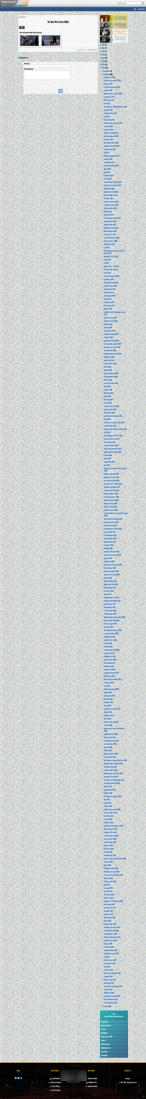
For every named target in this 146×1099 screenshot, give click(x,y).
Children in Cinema (56, 1082)
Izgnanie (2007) (108, 558)
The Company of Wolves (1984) (112, 783)
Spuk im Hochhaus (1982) (110, 581)
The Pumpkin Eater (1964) (110, 934)
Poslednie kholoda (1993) (110, 950)
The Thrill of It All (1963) (110, 767)
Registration (141, 9)
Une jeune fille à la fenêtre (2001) (113, 182)
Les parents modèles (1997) (111, 445)
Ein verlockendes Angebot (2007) (112, 344)
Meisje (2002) (107, 865)
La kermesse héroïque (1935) (111, 490)
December (107, 71)
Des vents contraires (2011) (111, 202)
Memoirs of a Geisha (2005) (111, 722)
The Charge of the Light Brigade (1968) (114, 780)
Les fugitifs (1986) (109, 545)
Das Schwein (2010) (109, 302)
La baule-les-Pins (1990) (110, 832)
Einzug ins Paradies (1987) (111, 507)
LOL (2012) (106, 152)
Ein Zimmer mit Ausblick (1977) (112, 487)
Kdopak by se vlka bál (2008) (111, 477)
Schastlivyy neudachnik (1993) (112, 996)
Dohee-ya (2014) (108, 84)
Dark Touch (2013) (109, 139)
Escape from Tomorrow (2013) (112, 238)
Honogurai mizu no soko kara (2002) (113, 773)
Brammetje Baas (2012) (110, 221)
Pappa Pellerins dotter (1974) (111, 146)
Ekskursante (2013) (109, 175)
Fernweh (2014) (108, 179)
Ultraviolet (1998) (108, 702)
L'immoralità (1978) (109, 947)
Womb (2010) (107, 386)
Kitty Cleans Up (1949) (110, 289)
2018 (103, 64)
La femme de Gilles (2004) (111, 770)
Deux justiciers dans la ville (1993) (113, 565)
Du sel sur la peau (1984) (110, 624)
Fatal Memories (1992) (110, 656)
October (106, 1006)
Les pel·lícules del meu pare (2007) (113, 416)
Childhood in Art (92, 1082)
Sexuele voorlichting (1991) (111, 133)
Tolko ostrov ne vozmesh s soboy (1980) (114, 422)
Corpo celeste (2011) (109, 305)
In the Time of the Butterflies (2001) (113, 875)
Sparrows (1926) (108, 944)
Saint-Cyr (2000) (108, 747)
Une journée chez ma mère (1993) (113, 555)
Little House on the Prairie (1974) (112, 185)
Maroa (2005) (107, 396)
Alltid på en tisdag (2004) (111, 503)
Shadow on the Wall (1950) (111, 584)
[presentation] (38, 84)
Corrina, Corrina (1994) (110, 908)
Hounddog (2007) (108, 548)
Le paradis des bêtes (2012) (111, 205)
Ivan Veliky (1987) (108, 126)
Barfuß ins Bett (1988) (110, 737)
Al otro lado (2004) (109, 591)
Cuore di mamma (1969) (110, 839)
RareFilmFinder (56, 1078)
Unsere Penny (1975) (109, 120)
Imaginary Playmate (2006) (111, 494)
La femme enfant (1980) (110, 744)
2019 (103, 61)
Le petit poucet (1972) (110, 604)
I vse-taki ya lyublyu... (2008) (111, 497)
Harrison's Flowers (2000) (111, 241)
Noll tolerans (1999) (109, 895)
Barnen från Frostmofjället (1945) (113, 449)
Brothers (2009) (108, 390)
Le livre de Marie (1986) (110, 842)
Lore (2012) (107, 247)
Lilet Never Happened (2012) (111, 136)
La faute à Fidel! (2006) (110, 660)
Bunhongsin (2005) (109, 666)
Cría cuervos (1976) (109, 849)
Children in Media (92, 1078)
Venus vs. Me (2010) (109, 360)
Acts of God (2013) (109, 130)
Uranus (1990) (107, 921)
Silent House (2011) (109, 215)
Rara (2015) (107, 103)
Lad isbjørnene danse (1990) (111, 741)
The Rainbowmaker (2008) (111, 377)
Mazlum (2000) (108, 370)
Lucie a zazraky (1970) (109, 532)
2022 (103, 51)
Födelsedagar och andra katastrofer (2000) (115, 760)
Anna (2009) (107, 419)
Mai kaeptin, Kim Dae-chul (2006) (113, 630)
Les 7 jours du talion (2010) (111, 383)
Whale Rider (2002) (109, 993)
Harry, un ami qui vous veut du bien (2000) (115, 858)
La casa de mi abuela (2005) (111, 633)
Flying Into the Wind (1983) (111, 192)
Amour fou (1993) (108, 845)
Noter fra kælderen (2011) (111, 208)
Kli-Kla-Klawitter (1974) (110, 535)
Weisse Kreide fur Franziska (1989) (113, 519)
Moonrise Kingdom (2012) (110, 195)
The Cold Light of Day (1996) (111, 931)
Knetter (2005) (108, 750)
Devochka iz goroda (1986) (111, 777)
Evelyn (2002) (107, 706)
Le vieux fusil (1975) (109, 653)
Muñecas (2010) (108, 309)
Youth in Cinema (56, 1090)
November (106, 74)
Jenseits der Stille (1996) (110, 813)
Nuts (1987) (107, 800)
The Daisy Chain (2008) (110, 350)
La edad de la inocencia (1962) (112, 87)
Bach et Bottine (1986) (110, 568)
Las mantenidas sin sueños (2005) (113, 529)
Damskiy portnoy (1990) (110, 924)
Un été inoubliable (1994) (110, 1003)
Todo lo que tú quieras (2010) (111, 276)
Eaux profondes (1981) (109, 790)
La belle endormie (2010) (110, 286)
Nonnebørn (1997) (108, 911)
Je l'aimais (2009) (108, 337)
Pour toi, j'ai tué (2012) (110, 234)
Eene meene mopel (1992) (110, 525)
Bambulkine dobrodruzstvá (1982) (113, 354)
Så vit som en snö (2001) (110, 960)
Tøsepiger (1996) (108, 976)
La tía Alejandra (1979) (110, 426)
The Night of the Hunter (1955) (112, 927)
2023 (103, 48)
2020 (103, 58)
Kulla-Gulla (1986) (109, 393)
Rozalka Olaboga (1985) (110, 538)
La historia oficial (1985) (110, 940)
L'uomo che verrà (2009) (110, 363)
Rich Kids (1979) (108, 793)
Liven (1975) (107, 686)
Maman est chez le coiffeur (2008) (113, 94)
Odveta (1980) (107, 458)
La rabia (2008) (108, 455)
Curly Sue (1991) (108, 806)
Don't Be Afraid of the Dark (111, 269)
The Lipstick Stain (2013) (110, 113)
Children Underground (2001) (111, 689)
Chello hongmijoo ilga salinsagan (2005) (114, 617)
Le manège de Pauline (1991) (111, 673)
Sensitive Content (92, 1086)
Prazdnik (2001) (108, 692)
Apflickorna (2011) (109, 292)
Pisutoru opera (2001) (109, 963)
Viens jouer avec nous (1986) (111, 406)
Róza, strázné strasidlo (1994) (112, 480)
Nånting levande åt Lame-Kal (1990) (113, 764)
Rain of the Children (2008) (111, 373)
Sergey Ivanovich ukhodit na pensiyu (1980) (115, 429)
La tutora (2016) (108, 90)
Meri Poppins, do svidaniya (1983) (113, 796)
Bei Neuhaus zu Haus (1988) (111, 228)
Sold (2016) (107, 116)
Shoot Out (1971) (108, 891)
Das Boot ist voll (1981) (110, 980)
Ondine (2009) (107, 367)
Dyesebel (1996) (108, 327)
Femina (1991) (107, 594)
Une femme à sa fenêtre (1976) (112, 347)
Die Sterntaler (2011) (109, 244)
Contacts (127, 1078)
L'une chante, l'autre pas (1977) (112, 709)
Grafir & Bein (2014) (109, 100)
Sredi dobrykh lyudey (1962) (111, 334)
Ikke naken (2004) (109, 970)
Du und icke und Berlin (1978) (111, 552)
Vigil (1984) (107, 885)
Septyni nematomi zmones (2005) (113, 452)
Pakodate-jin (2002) (109, 561)
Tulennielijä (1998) (109, 983)
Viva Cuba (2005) (108, 647)
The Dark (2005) (108, 725)
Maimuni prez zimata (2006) (111, 500)
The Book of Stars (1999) (110, 640)
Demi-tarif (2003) (108, 878)
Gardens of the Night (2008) (111, 571)
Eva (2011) (106, 263)
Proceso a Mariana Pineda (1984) (112, 679)
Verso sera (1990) (108, 862)
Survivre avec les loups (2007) (112, 575)
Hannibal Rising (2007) (110, 588)
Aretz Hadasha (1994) (109, 663)
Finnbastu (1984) (108, 159)
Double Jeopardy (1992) (110, 614)
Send (60, 91)
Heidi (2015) (107, 172)
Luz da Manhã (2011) (109, 162)
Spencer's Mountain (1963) (111, 754)
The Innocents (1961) (109, 696)
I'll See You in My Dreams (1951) (112, 937)
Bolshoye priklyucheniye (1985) (112, 601)
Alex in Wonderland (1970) (111, 999)
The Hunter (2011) (108, 198)
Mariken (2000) (108, 712)
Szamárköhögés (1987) (110, 607)
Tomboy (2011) (107, 299)
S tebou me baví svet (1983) (111, 836)
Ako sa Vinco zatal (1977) (110, 318)
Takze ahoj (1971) (108, 324)
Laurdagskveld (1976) (109, 637)
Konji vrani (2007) (108, 400)
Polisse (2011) (107, 273)
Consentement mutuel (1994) (111, 341)
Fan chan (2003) (108, 819)
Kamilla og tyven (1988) (110, 881)
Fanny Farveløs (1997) (109, 442)
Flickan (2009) (108, 403)
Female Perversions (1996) (111, 510)
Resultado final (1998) (110, 757)
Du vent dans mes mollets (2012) (112, 218)
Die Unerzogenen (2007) (110, 409)
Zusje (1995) (107, 967)
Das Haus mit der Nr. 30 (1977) (112, 439)
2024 (103, 45)
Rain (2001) (107, 957)
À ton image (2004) (109, 279)
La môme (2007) (108, 643)
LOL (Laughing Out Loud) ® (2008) (113, 436)
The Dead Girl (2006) (109, 413)
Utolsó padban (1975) (109, 331)
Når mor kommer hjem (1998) (111, 620)
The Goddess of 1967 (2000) (111, 868)
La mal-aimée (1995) (109, 904)
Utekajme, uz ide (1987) (110, 225)
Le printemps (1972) (109, 97)
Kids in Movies (56, 1086)
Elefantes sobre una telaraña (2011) (113, 123)
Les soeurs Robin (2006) (110, 611)
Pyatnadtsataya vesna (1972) (111, 597)
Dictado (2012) (108, 211)
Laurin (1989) (107, 719)
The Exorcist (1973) (109, 914)
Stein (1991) (107, 465)
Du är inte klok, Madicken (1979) (112, 973)
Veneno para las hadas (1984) (111, 872)
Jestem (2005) (107, 803)
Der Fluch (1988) (108, 852)
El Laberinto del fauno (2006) (111, 650)
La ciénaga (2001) (108, 888)
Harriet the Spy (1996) (110, 917)
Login (135, 9)
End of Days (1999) (109, 816)
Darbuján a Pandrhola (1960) (111, 474)
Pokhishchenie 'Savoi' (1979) (111, 953)
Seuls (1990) (107, 432)
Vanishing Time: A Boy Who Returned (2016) (115, 107)
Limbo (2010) (107, 260)
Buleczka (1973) (108, 786)
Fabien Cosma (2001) (109, 676)
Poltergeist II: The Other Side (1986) (113, 901)
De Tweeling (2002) (109, 683)
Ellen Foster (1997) (109, 898)
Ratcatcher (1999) (109, 822)
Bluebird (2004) (108, 578)
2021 (103, 55)
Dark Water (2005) (109, 715)
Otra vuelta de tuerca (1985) (111, 522)
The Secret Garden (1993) (110, 829)
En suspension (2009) (109, 77)
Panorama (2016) (108, 110)
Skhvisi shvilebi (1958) (110, 542)
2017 (103, 68)
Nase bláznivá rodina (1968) (111, 143)
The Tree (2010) (108, 380)
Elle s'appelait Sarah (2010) (111, 283)
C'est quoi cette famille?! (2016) (112, 80)
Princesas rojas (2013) (110, 149)
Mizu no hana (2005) (109, 189)
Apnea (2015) (107, 169)
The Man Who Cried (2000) (111, 734)
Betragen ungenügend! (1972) (112, 156)
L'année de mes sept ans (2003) (112, 809)
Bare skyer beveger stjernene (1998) (113, 826)
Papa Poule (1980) (108, 627)
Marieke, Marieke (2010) (110, 231)
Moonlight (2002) (108, 699)
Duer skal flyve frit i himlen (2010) (113, 484)
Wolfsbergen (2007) (109, 357)
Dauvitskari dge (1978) (110, 855)
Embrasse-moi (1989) (109, 669)
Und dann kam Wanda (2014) (111, 166)
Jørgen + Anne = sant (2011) (111, 266)
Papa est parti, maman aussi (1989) (113, 986)
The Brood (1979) (108, 989)
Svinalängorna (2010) (109, 296)
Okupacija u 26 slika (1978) (111, 256)
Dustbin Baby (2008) (109, 462)
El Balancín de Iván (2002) (111, 321)
